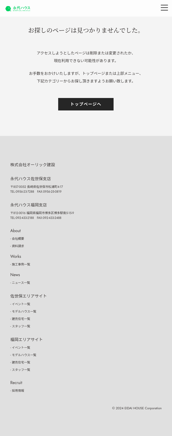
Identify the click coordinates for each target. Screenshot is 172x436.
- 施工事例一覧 (20, 264)
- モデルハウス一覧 (23, 311)
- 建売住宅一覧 (20, 319)
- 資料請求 (17, 246)
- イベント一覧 (20, 304)
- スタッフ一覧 (20, 326)
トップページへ (86, 104)
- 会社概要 (17, 238)
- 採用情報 (17, 390)
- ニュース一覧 (20, 282)
